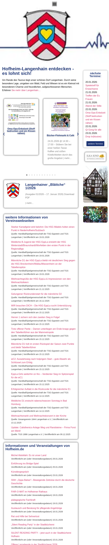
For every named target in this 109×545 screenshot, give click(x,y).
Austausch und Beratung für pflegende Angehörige (36, 508)
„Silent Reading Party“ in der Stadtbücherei (32, 524)
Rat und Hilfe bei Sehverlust (25, 516)
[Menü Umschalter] (54, 4)
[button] (4, 134)
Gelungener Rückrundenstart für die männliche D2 (36, 294)
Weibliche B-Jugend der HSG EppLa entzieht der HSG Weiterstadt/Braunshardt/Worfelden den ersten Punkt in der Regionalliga (41, 245)
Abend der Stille (93, 106)
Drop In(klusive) (93, 136)
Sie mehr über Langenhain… (26, 90)
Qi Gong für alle (93, 130)
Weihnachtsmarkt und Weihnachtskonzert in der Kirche (38, 416)
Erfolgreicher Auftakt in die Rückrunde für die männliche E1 (41, 389)
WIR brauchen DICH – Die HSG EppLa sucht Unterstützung (41, 305)
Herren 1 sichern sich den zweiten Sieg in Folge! (35, 317)
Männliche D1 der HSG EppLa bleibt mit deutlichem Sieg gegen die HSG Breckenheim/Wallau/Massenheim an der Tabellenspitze (43, 263)
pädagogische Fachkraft (23, 500)
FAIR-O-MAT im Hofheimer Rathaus (29, 491)
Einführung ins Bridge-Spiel (25, 463)
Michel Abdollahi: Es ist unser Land (28, 455)
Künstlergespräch (20, 472)
